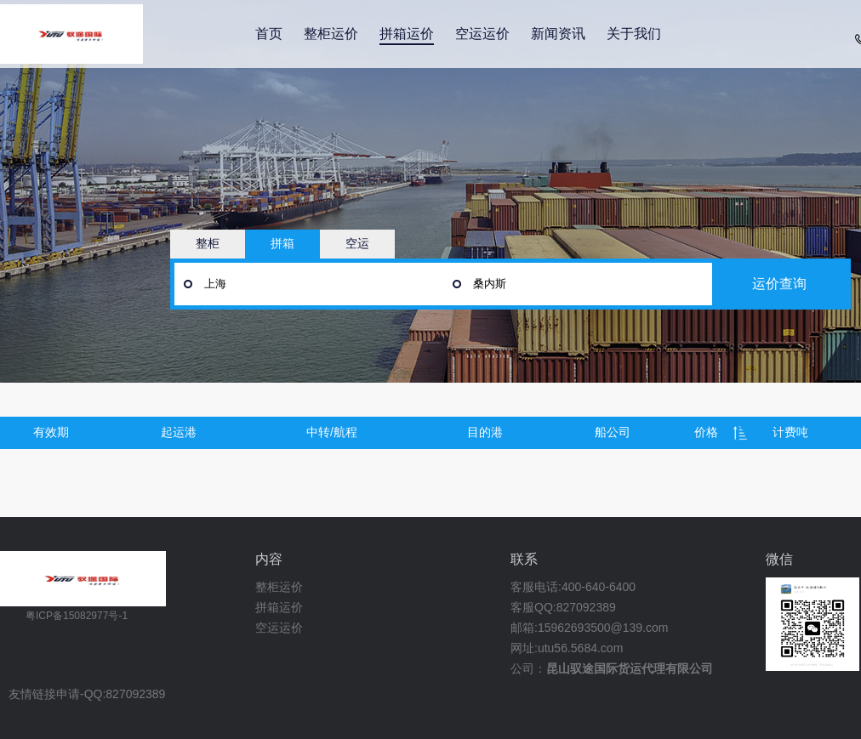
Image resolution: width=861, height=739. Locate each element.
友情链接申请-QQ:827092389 (87, 694)
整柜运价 (331, 33)
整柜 (208, 243)
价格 (706, 432)
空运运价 (482, 33)
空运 (357, 243)
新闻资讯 (558, 33)
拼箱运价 (406, 33)
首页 (268, 33)
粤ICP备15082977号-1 (77, 616)
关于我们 (634, 33)
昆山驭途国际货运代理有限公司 (629, 668)
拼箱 (282, 243)
